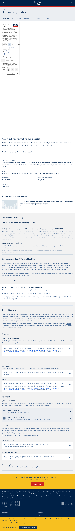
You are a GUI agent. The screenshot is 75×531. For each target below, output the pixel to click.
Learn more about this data (51, 129)
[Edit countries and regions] (64, 34)
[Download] (63, 129)
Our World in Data (37, 3)
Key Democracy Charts (26, 145)
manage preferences (26, 523)
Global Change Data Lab (29, 495)
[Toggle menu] (3, 3)
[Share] (67, 129)
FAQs (13, 501)
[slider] (13, 125)
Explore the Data (7, 18)
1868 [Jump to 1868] (8, 125)
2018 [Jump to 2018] (70, 125)
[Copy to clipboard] (68, 348)
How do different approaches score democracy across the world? (54, 133)
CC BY (19, 130)
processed (42, 173)
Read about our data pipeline (11, 280)
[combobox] (71, 3)
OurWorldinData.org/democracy (9, 130)
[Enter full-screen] (71, 129)
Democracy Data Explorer (46, 145)
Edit (64, 34)
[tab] (7, 34)
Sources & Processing (41, 18)
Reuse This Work (58, 18)
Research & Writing (23, 18)
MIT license (19, 499)
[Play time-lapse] (4, 125)
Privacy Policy (15, 523)
